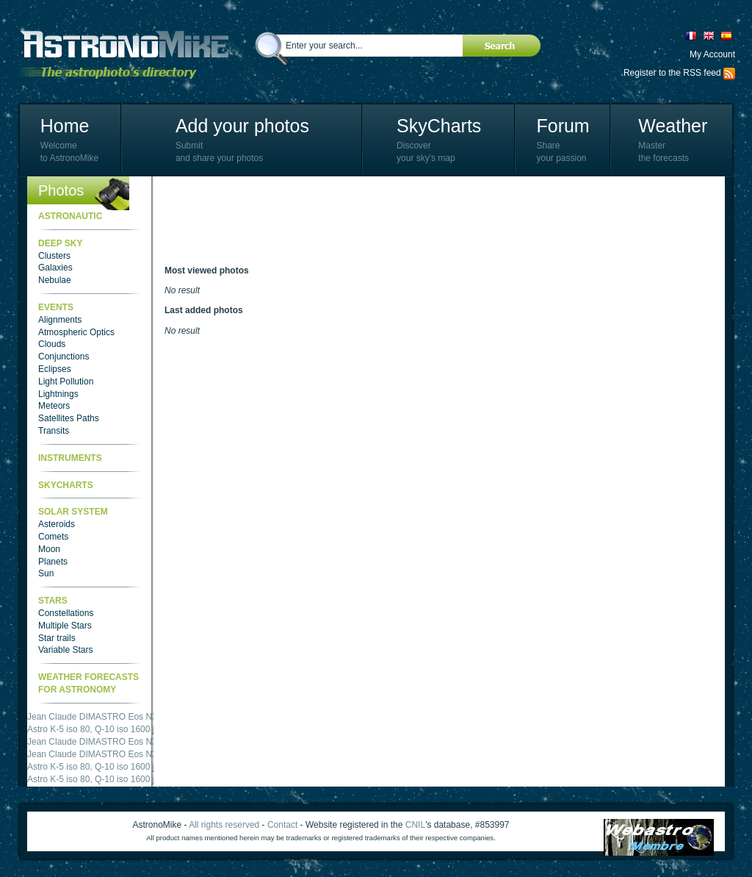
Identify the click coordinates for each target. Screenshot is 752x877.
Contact (282, 825)
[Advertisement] (431, 220)
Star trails (57, 638)
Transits (53, 431)
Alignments (60, 320)
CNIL (415, 825)
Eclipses (54, 369)
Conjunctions (63, 356)
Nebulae (54, 280)
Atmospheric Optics (76, 332)
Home (65, 125)
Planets (53, 561)
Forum (562, 125)
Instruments (70, 458)
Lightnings (58, 394)
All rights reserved (224, 825)
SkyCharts (439, 125)
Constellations (65, 613)
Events (55, 307)
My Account (712, 54)
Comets (53, 536)
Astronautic (70, 216)
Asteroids (56, 524)
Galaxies (55, 267)
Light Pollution (65, 381)
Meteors (54, 406)
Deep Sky (60, 243)
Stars (53, 600)
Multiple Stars (65, 625)
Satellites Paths (68, 418)
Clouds (51, 344)
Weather (672, 125)
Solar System (73, 511)
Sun (46, 573)
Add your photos (242, 125)
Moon (49, 549)
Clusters (54, 256)
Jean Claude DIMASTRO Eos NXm (96, 717)
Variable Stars (65, 650)
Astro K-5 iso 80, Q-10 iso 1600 (88, 729)
